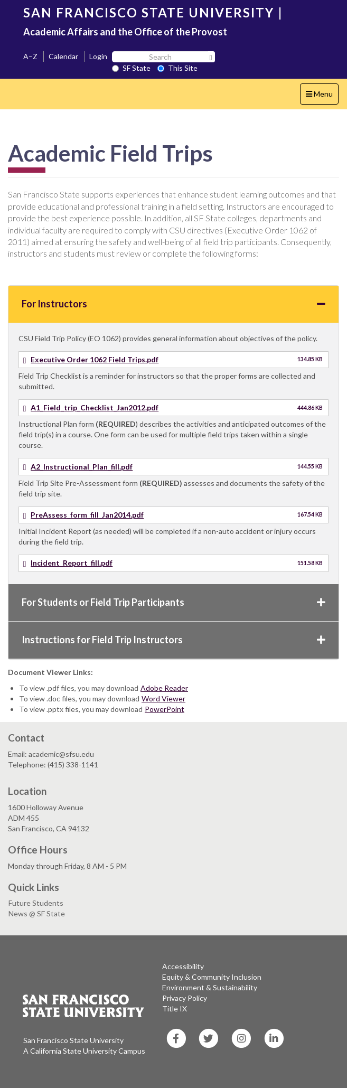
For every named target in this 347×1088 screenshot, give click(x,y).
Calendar (63, 56)
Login (98, 56)
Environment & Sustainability (209, 987)
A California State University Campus (84, 1050)
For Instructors (173, 303)
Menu (322, 96)
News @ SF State (36, 913)
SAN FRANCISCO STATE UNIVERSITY (148, 12)
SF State (131, 67)
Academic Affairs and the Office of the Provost (125, 31)
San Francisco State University (73, 1040)
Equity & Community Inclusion (211, 976)
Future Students (35, 902)
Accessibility (183, 966)
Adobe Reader (164, 687)
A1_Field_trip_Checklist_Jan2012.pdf (94, 407)
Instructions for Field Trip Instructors (173, 639)
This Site (177, 67)
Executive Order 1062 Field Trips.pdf (94, 359)
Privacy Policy (184, 997)
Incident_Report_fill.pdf (71, 562)
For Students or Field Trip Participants (173, 602)
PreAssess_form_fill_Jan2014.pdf (87, 514)
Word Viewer (163, 698)
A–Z (30, 56)
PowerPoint (164, 709)
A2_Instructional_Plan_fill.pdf (82, 466)
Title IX (174, 1008)
